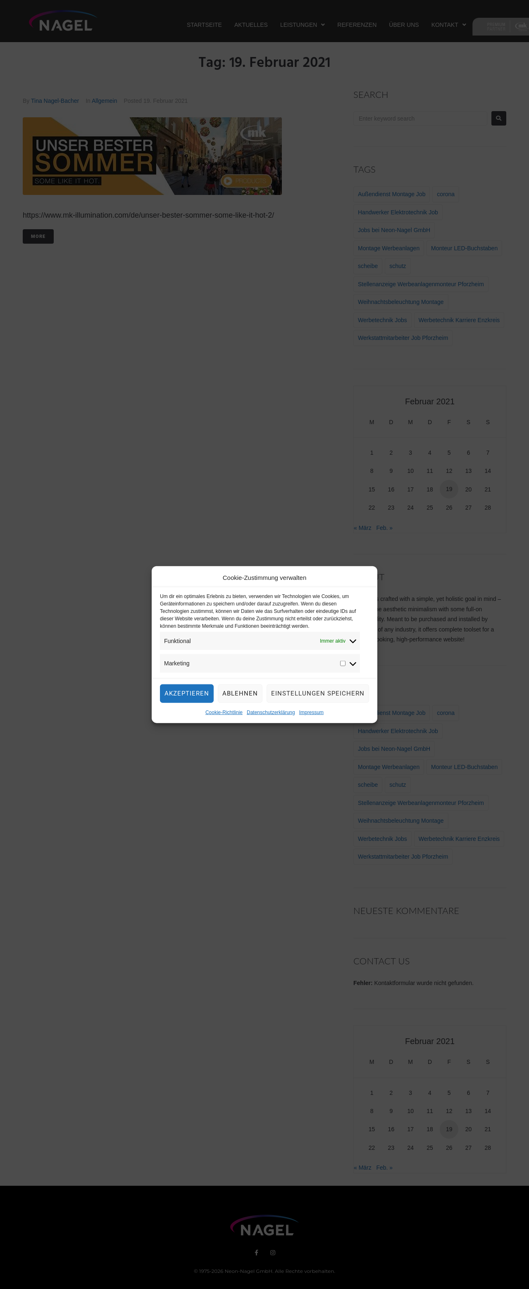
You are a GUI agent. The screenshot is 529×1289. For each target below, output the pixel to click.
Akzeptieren (186, 699)
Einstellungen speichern (318, 699)
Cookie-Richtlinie (224, 718)
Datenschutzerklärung (271, 718)
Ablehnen (240, 699)
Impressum (311, 718)
